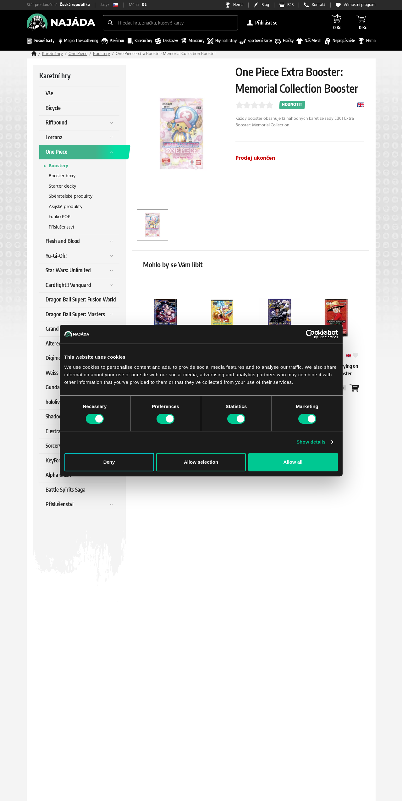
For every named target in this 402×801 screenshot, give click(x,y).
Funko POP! (60, 216)
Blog (265, 5)
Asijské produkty (65, 206)
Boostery (101, 54)
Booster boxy (62, 176)
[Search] (110, 22)
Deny (109, 462)
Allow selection (201, 462)
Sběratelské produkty (70, 196)
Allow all (293, 462)
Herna (238, 5)
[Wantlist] (355, 388)
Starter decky (62, 186)
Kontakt (318, 5)
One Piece (78, 54)
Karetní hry (52, 54)
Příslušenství (61, 227)
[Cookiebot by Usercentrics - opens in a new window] (310, 334)
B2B (290, 5)
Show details (311, 442)
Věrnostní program (360, 5)
